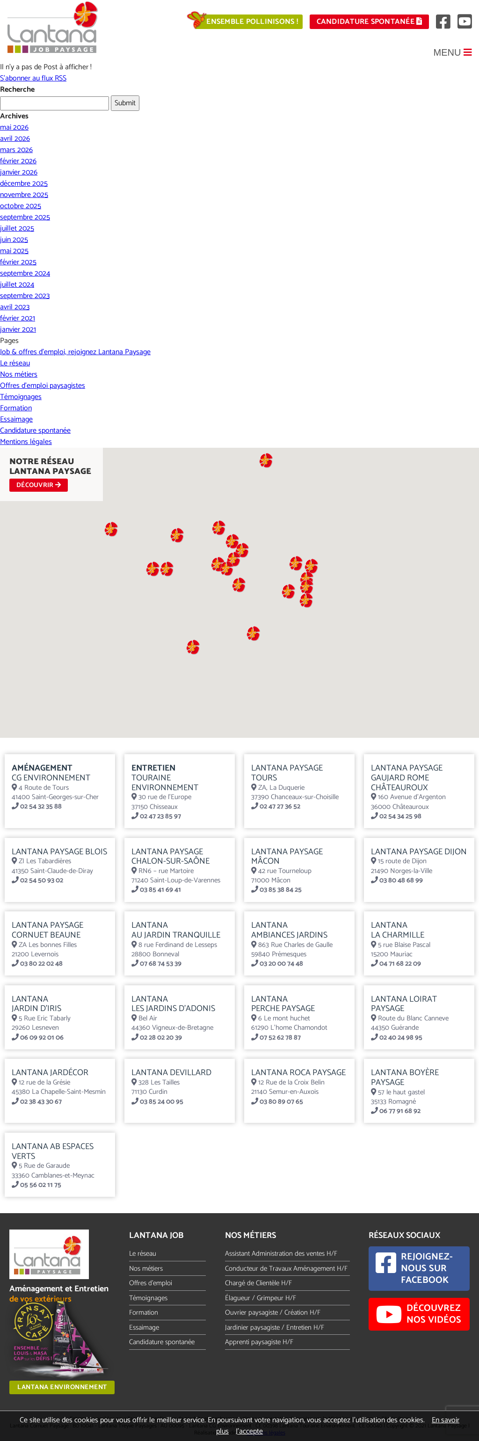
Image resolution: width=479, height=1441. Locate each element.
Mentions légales (26, 442)
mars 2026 (16, 150)
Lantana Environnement (62, 1387)
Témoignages (21, 397)
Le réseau (15, 363)
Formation (16, 408)
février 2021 (17, 318)
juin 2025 (14, 239)
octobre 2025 (20, 206)
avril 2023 (14, 307)
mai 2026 (14, 127)
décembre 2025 (24, 183)
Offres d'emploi (150, 1283)
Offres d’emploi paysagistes (42, 385)
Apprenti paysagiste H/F (259, 1342)
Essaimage (16, 419)
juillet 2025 (17, 228)
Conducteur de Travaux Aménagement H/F (286, 1268)
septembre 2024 (25, 273)
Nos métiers (18, 374)
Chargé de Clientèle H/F (258, 1283)
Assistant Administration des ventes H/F (281, 1253)
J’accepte (249, 1431)
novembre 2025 (24, 195)
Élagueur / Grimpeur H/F (260, 1298)
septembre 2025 (25, 217)
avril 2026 (15, 138)
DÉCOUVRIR (38, 485)
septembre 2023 (25, 296)
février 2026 (18, 161)
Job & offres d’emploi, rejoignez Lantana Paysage (75, 352)
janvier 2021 (18, 329)
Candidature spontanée (369, 21)
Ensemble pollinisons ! (252, 21)
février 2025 (18, 262)
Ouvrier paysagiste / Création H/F (272, 1312)
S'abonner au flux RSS (33, 78)
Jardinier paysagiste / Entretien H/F (274, 1327)
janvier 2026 (18, 172)
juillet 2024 (17, 284)
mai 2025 (14, 251)
